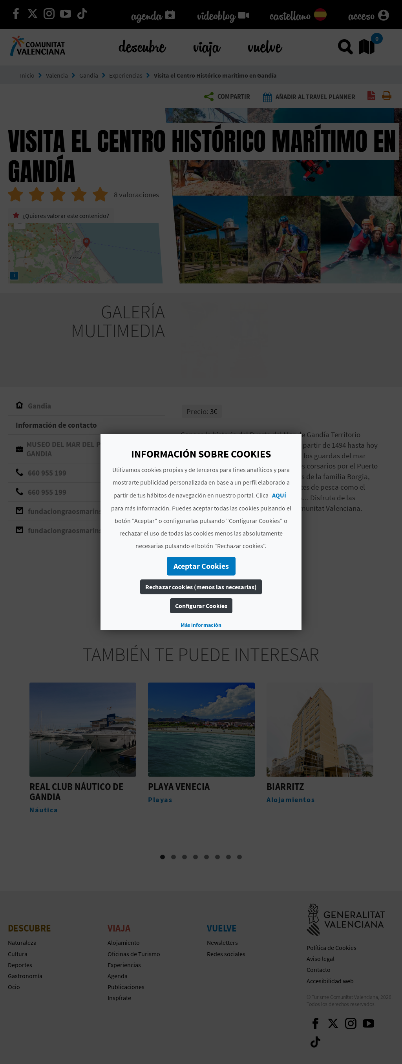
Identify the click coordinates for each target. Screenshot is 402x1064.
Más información (201, 624)
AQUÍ (279, 495)
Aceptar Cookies (201, 566)
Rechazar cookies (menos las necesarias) (201, 587)
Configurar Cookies (201, 606)
